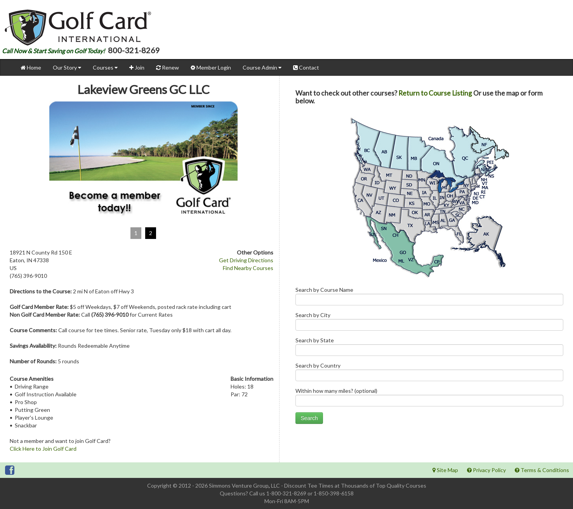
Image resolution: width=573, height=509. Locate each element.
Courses (105, 67)
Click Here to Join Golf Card (43, 448)
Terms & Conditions (542, 470)
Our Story (67, 67)
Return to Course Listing (435, 93)
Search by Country (429, 373)
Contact (306, 67)
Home (31, 67)
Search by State (429, 348)
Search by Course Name (429, 297)
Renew (167, 67)
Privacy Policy (486, 470)
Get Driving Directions (246, 260)
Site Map (445, 470)
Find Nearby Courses (248, 268)
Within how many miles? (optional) (429, 398)
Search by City (429, 323)
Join (136, 67)
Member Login (211, 67)
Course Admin (262, 67)
